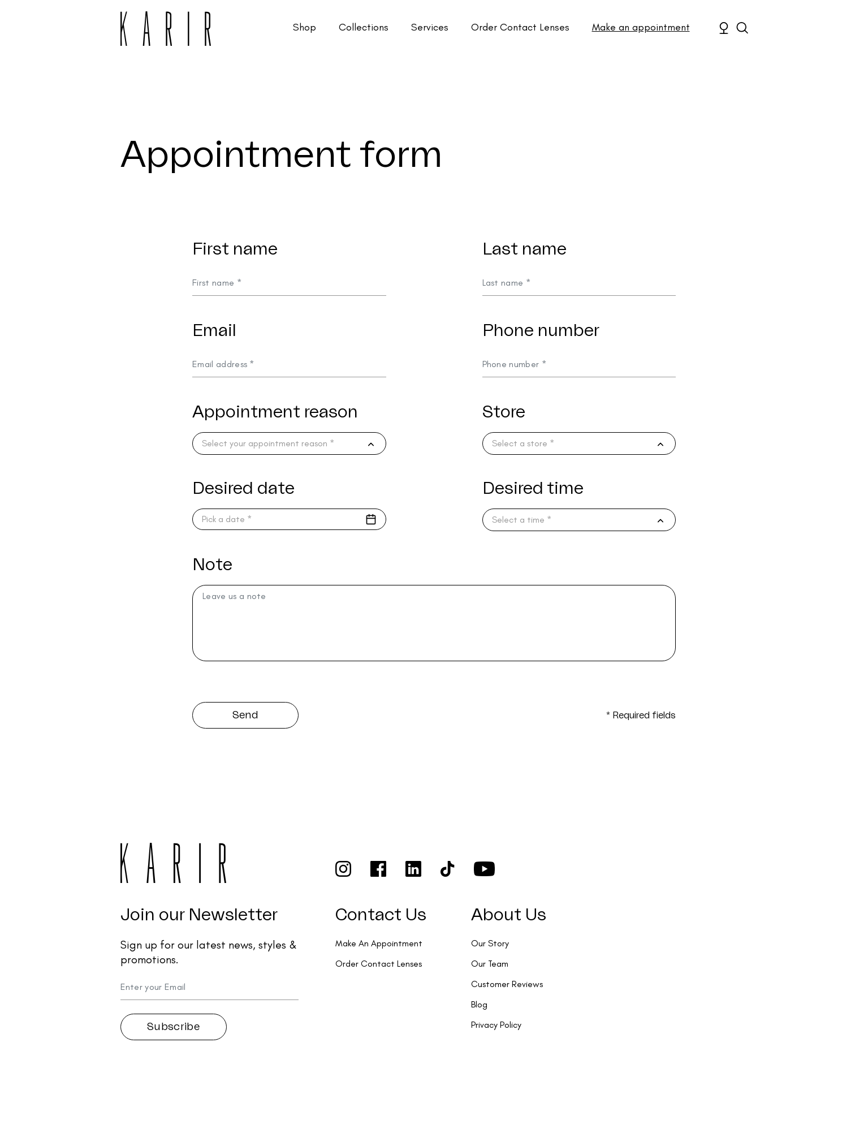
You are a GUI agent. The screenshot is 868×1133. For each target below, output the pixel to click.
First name (235, 249)
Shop (304, 27)
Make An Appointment (378, 943)
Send (245, 715)
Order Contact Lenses (520, 27)
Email (214, 330)
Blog (479, 1004)
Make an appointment (641, 27)
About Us (508, 915)
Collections (363, 27)
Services (429, 27)
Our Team (489, 963)
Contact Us (380, 915)
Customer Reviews (507, 984)
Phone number (540, 330)
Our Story (490, 943)
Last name (524, 249)
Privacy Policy (496, 1024)
